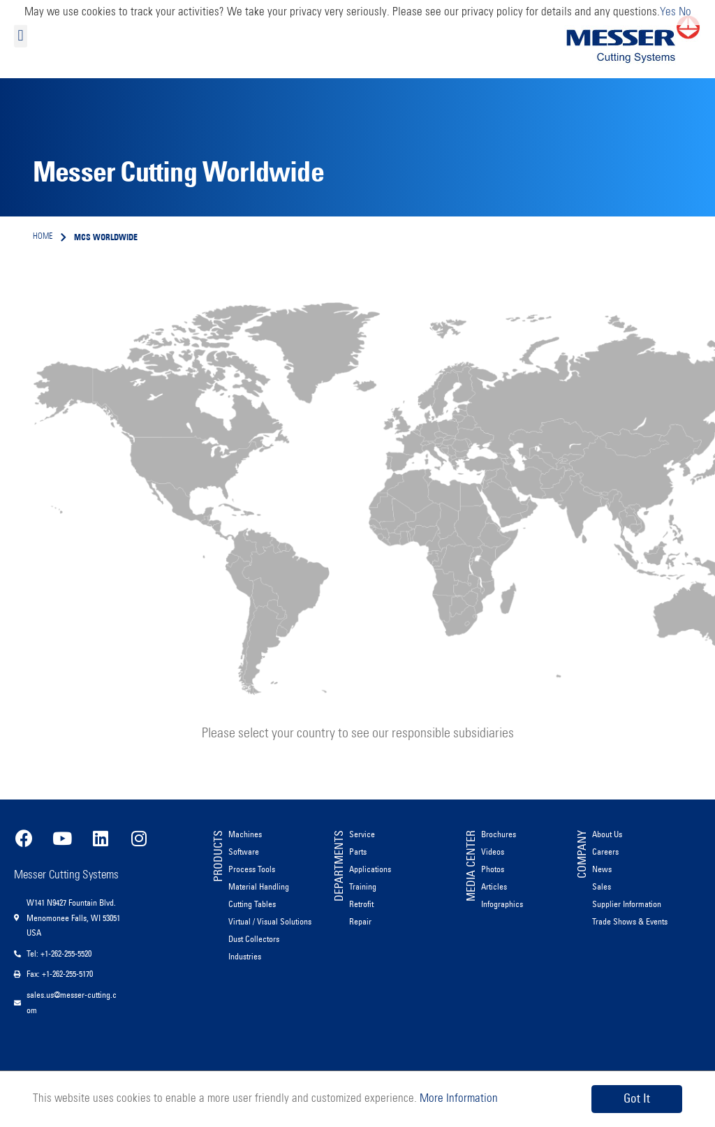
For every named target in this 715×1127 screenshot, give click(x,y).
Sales (601, 886)
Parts (358, 851)
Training (362, 886)
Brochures (498, 834)
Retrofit (361, 904)
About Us (607, 834)
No (685, 12)
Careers (605, 851)
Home (42, 237)
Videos (492, 851)
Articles (494, 886)
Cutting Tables (252, 904)
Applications (370, 869)
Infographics (502, 904)
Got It (637, 1098)
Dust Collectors (253, 939)
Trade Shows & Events (630, 921)
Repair (360, 921)
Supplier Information (626, 904)
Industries (244, 956)
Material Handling (258, 886)
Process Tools (251, 869)
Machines (245, 834)
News (602, 869)
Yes (668, 12)
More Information (457, 1099)
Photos (492, 869)
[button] (20, 35)
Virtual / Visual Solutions (269, 921)
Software (243, 851)
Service (362, 834)
